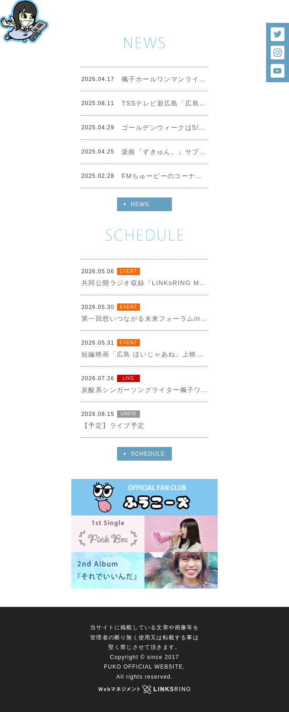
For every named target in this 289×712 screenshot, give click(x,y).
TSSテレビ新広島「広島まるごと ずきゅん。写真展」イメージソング (165, 103)
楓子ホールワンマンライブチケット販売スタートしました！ (165, 79)
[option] (144, 18)
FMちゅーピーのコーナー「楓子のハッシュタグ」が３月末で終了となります (165, 176)
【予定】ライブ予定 (113, 425)
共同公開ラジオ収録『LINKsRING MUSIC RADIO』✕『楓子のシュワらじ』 (145, 283)
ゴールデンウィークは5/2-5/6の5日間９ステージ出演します (165, 127)
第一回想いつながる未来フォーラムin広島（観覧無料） (145, 318)
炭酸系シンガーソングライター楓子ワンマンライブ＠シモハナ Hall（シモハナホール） (145, 389)
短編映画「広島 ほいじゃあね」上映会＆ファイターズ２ (145, 354)
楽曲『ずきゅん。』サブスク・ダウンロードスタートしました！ (165, 151)
